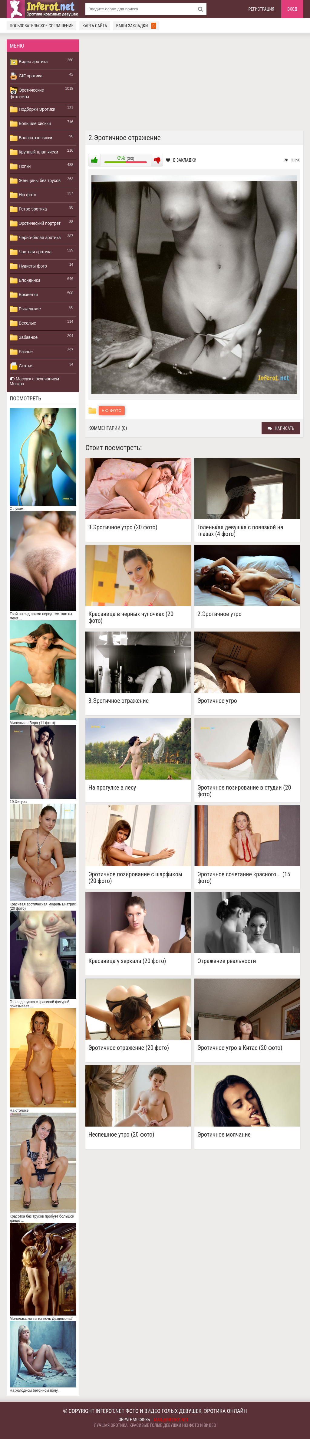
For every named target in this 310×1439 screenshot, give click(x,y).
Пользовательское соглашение (41, 25)
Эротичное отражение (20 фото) (128, 1047)
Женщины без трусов (35, 181)
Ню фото (23, 195)
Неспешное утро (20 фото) (121, 1134)
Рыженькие (25, 309)
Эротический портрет (35, 223)
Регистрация (262, 9)
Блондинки (25, 281)
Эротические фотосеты (27, 92)
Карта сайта (94, 25)
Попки (20, 166)
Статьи (21, 366)
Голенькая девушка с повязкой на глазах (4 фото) (240, 530)
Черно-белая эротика (35, 238)
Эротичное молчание (224, 1134)
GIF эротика (26, 76)
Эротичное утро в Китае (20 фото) (239, 1047)
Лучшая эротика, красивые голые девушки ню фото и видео (155, 1425)
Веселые (23, 323)
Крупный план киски (34, 152)
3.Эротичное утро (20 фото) (122, 527)
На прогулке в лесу (112, 787)
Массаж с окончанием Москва (34, 381)
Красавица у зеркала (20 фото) (127, 961)
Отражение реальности (226, 961)
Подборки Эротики (32, 109)
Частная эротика (30, 252)
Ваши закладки (136, 26)
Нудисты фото (28, 266)
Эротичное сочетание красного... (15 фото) (243, 877)
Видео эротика (29, 62)
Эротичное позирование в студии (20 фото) (244, 790)
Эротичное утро (217, 700)
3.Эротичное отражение (118, 700)
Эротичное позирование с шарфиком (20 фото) (135, 877)
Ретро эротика (28, 209)
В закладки (181, 160)
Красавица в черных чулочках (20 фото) (130, 617)
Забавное (24, 338)
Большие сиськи (30, 124)
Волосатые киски (31, 138)
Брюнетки (24, 295)
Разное (21, 352)
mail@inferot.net (171, 1419)
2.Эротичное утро (219, 614)
